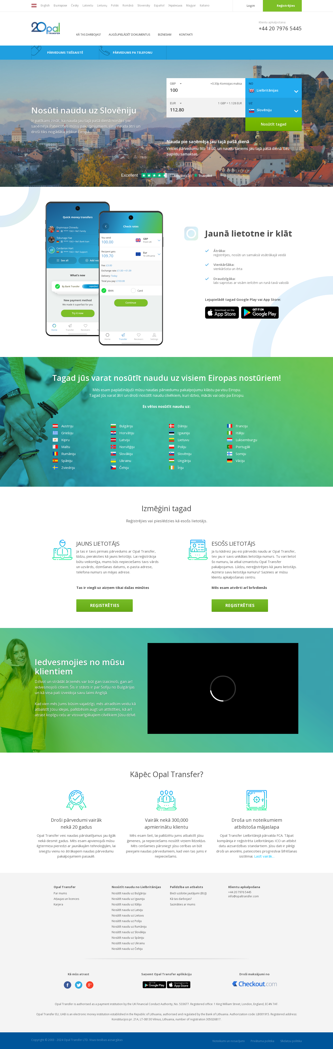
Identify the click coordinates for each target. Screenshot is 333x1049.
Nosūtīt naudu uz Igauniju (128, 899)
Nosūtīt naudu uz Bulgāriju (129, 893)
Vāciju (236, 460)
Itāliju (235, 433)
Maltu (61, 447)
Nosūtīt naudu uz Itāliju (127, 904)
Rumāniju (64, 454)
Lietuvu (179, 440)
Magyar (191, 5)
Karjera (58, 904)
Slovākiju (122, 454)
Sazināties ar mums (182, 904)
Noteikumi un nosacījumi (229, 1041)
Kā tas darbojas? (88, 35)
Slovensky (143, 5)
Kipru (61, 440)
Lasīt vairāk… (264, 856)
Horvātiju (122, 433)
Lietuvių (102, 5)
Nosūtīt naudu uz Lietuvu (128, 915)
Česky (75, 5)
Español (159, 5)
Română (128, 5)
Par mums (60, 893)
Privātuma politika (262, 1041)
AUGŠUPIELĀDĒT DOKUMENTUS (129, 35)
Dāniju (178, 426)
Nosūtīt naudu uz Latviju (127, 910)
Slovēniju (180, 454)
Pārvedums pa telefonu (132, 52)
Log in (251, 5)
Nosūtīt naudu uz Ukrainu (128, 943)
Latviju (120, 440)
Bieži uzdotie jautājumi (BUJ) (188, 893)
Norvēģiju (123, 447)
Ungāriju (180, 460)
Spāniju (62, 460)
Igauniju (179, 433)
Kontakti (186, 35)
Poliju (177, 447)
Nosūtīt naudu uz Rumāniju (129, 927)
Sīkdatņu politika (291, 1041)
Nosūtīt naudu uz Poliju (127, 921)
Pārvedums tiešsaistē (65, 52)
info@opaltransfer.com (243, 896)
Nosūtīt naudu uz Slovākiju (129, 932)
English (45, 5)
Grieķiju (62, 433)
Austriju (62, 426)
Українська (175, 5)
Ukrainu (121, 460)
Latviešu (88, 5)
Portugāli (238, 447)
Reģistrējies (286, 5)
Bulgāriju (122, 426)
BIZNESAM (164, 35)
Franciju (237, 426)
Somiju (236, 454)
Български (60, 5)
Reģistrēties (104, 605)
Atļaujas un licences (66, 899)
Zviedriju (63, 467)
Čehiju (120, 467)
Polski (115, 5)
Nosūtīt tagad (273, 124)
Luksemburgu (242, 440)
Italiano (205, 5)
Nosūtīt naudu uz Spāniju (128, 938)
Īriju (176, 467)
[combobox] (275, 90)
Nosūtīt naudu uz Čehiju (127, 949)
